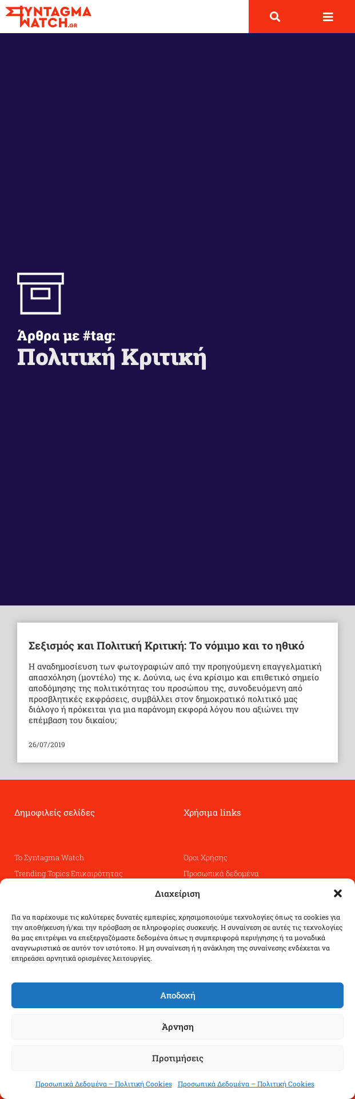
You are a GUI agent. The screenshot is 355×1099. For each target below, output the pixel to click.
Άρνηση (178, 1026)
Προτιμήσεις (178, 1058)
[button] (338, 893)
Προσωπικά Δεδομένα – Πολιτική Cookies (103, 1083)
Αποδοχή (178, 995)
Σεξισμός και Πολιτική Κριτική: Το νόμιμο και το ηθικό (166, 645)
